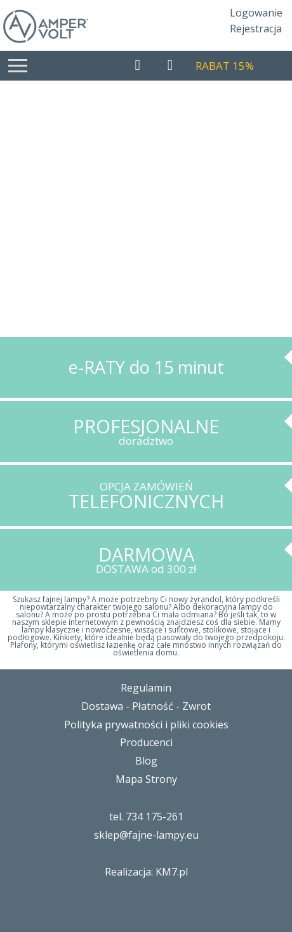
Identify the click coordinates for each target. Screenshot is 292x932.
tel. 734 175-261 (146, 817)
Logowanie (256, 13)
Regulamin (146, 688)
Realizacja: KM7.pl (146, 872)
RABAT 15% (225, 65)
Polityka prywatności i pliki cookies (146, 725)
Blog (146, 761)
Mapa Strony (146, 779)
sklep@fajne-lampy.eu (146, 835)
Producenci (146, 742)
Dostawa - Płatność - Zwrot (146, 706)
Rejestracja (256, 29)
